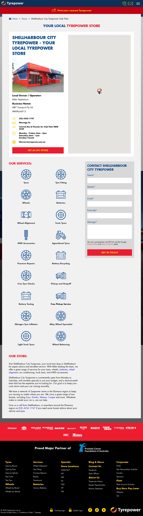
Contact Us (95, 466)
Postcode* (92, 210)
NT (62, 488)
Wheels (9, 484)
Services (38, 462)
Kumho (35, 397)
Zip (117, 496)
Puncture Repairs (39, 473)
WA (62, 477)
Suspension (37, 480)
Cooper (51, 397)
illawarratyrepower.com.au (32, 142)
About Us (94, 477)
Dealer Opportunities (97, 485)
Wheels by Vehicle (12, 491)
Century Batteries (40, 488)
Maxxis (43, 397)
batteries (64, 369)
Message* (92, 222)
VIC (62, 473)
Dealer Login (78, 510)
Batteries (38, 484)
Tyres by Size (10, 469)
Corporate (122, 462)
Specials (66, 462)
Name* (90, 175)
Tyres (8, 462)
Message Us (24, 122)
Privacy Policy (92, 244)
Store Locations (70, 466)
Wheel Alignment (40, 466)
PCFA (118, 466)
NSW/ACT (65, 470)
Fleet (119, 480)
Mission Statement (96, 488)
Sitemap (38, 512)
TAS (62, 491)
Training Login (60, 510)
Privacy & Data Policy (9, 512)
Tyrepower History (96, 481)
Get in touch (109, 252)
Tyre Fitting (37, 469)
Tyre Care (9, 476)
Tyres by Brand (11, 466)
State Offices (94, 473)
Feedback (92, 470)
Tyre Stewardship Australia (126, 469)
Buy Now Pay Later (127, 488)
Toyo (28, 397)
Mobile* (91, 186)
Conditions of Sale (26, 512)
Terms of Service (107, 244)
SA (62, 481)
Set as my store (38, 150)
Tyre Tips (8, 480)
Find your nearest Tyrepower (74, 10)
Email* (90, 198)
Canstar (119, 473)
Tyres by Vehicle (11, 473)
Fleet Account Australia (125, 484)
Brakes (35, 476)
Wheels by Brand (12, 488)
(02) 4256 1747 (26, 118)
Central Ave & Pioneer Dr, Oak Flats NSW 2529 (38, 128)
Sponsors (119, 476)
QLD (63, 484)
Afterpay (119, 492)
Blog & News (96, 462)
